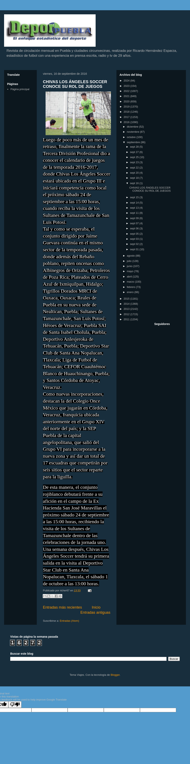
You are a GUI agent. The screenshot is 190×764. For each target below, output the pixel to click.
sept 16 (134, 183)
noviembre (133, 131)
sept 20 (134, 172)
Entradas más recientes (62, 607)
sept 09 (134, 218)
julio (129, 261)
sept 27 (134, 152)
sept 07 (134, 223)
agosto (131, 255)
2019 (127, 106)
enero (130, 292)
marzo (131, 281)
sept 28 (134, 146)
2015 (127, 298)
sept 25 (134, 157)
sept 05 (134, 233)
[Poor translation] (14, 704)
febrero (131, 287)
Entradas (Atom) (69, 620)
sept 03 (134, 238)
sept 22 (134, 167)
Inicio (96, 607)
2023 (127, 85)
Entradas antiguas (95, 612)
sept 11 (134, 212)
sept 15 (134, 197)
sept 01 (134, 249)
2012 (127, 314)
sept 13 (134, 207)
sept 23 (134, 162)
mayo (130, 271)
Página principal (19, 89)
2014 (127, 303)
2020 (127, 101)
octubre (131, 137)
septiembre (134, 142)
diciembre (133, 126)
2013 (127, 308)
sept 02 (134, 244)
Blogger (115, 674)
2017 (127, 117)
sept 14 (134, 202)
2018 (127, 111)
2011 (127, 319)
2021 (127, 96)
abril (130, 276)
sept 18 (134, 177)
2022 (127, 91)
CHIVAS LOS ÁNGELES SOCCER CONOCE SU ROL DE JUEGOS (75, 84)
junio (130, 266)
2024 (127, 80)
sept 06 (134, 228)
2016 (127, 122)
